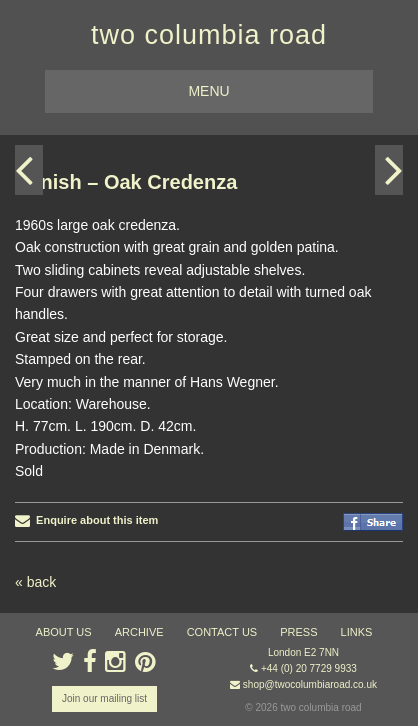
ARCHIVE (139, 632)
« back (35, 582)
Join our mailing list (104, 698)
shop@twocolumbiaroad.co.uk (310, 684)
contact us (222, 632)
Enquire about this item (86, 520)
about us (64, 632)
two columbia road (209, 35)
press (298, 632)
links (357, 632)
